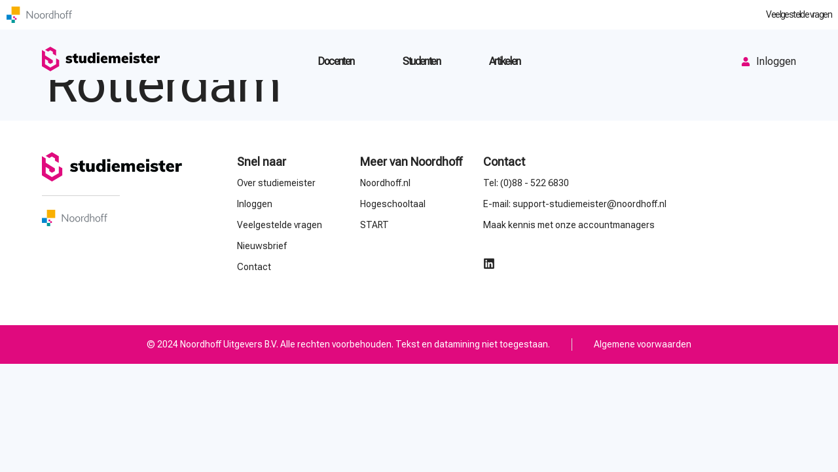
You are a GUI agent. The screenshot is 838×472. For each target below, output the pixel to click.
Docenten (336, 61)
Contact (504, 161)
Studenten (421, 61)
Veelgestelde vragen (798, 14)
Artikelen (504, 61)
